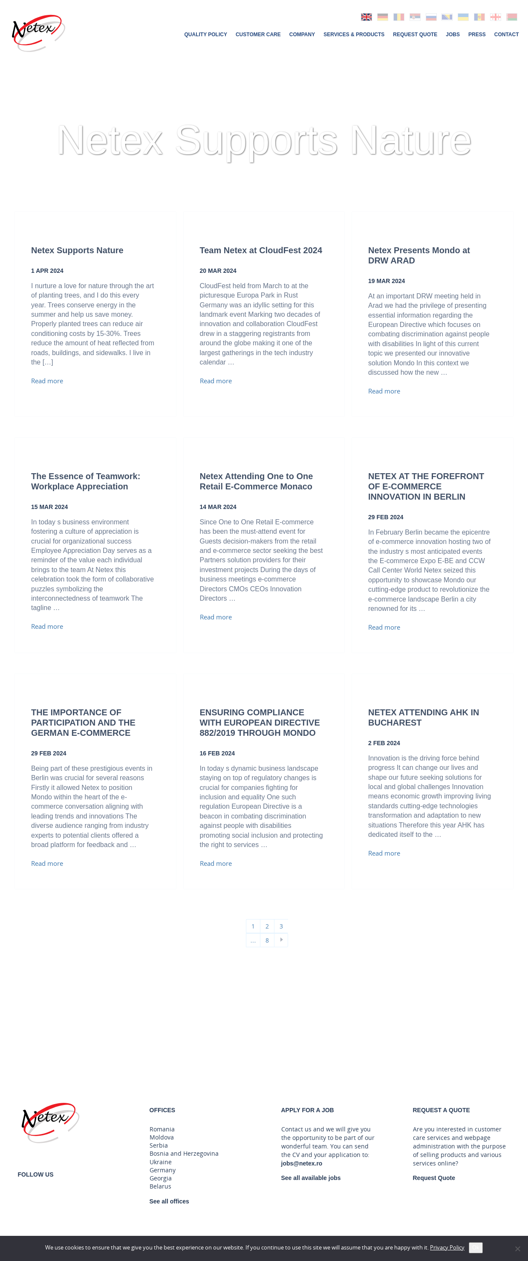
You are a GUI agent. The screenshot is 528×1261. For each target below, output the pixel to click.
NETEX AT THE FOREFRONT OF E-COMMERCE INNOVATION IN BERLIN (426, 486)
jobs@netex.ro (302, 1163)
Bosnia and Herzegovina (184, 1153)
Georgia (161, 1178)
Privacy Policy (447, 1247)
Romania (162, 1129)
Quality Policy (205, 34)
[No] (517, 1248)
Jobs (453, 34)
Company (302, 34)
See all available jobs (311, 1177)
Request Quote (415, 34)
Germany (163, 1170)
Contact (506, 34)
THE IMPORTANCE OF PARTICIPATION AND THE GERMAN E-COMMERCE (83, 723)
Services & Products (353, 34)
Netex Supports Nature (77, 250)
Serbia (159, 1145)
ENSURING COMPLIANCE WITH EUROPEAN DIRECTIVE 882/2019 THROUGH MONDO (260, 723)
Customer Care (258, 34)
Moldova (162, 1137)
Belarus (160, 1186)
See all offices (169, 1201)
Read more (47, 381)
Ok (475, 1247)
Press (477, 34)
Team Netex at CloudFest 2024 (261, 250)
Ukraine (161, 1162)
